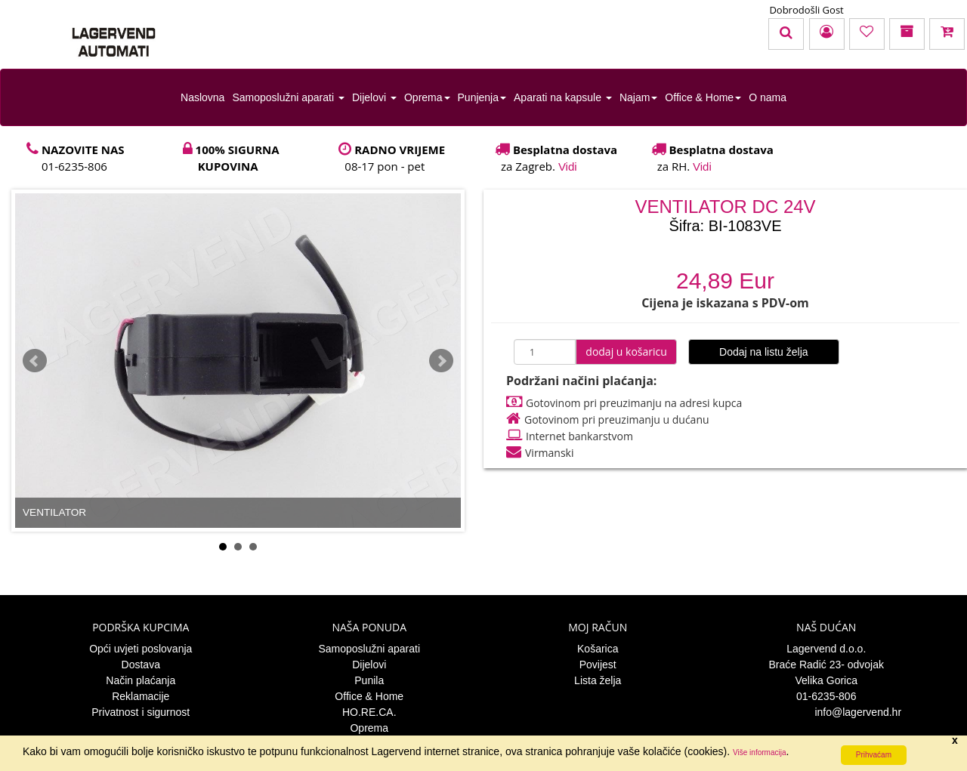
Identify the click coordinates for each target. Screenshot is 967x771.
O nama (767, 97)
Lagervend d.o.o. (826, 649)
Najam (638, 97)
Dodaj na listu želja (763, 352)
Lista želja (597, 680)
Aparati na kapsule (563, 97)
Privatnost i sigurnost (140, 712)
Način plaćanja (140, 680)
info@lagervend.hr (826, 712)
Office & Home (703, 97)
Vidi (567, 166)
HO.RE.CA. (369, 712)
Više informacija (759, 752)
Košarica (597, 649)
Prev (35, 361)
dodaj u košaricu (626, 351)
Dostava (141, 664)
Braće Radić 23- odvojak (826, 664)
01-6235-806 (826, 696)
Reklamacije (140, 696)
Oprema (427, 97)
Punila (369, 680)
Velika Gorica (826, 680)
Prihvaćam (873, 755)
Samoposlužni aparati (288, 97)
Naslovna (202, 97)
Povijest (597, 664)
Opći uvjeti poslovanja (140, 649)
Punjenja (482, 97)
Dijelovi (374, 97)
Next (441, 361)
